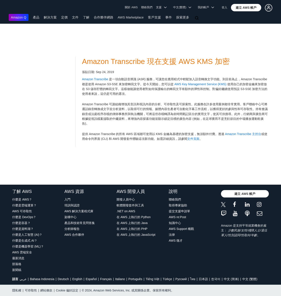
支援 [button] (161, 7)
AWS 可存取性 (22, 211)
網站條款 (46, 290)
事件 (168, 17)
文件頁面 (193, 138)
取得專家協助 (178, 205)
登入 (224, 7)
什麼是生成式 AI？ (24, 240)
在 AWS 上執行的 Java (132, 223)
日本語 (203, 279)
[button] (246, 7)
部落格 (16, 264)
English (77, 279)
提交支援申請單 (179, 211)
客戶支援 (154, 17)
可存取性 (31, 290)
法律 (172, 234)
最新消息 (18, 258)
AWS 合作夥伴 (74, 234)
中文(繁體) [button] (182, 7)
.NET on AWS (126, 211)
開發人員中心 (126, 199)
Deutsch (63, 279)
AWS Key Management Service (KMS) (200, 84)
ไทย (192, 279)
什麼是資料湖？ (22, 229)
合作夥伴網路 (103, 17)
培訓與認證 (72, 205)
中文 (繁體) (249, 279)
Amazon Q (18, 17)
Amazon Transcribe (95, 79)
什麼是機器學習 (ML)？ (28, 246)
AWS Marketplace (131, 17)
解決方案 (50, 17)
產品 (36, 17)
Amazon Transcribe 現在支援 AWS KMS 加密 (156, 61)
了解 (86, 17)
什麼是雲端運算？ (24, 205)
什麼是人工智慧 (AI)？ (27, 234)
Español (91, 279)
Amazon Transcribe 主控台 (243, 134)
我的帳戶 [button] (206, 7)
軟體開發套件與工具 (130, 205)
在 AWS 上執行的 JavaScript (136, 234)
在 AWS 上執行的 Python (134, 217)
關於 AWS (131, 7)
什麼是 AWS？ (22, 199)
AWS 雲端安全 (22, 252)
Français (106, 279)
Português (135, 279)
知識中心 (175, 223)
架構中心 (70, 217)
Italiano (120, 279)
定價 (64, 17)
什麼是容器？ (21, 223)
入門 (67, 199)
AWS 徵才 (175, 240)
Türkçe (167, 279)
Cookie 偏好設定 (67, 290)
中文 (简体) (231, 279)
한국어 (215, 279)
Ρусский (181, 279)
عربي (23, 279)
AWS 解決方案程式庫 (78, 211)
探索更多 (182, 17)
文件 (75, 17)
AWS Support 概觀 (181, 229)
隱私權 (16, 290)
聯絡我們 (146, 7)
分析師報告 (72, 229)
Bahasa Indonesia (42, 279)
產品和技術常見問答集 (79, 223)
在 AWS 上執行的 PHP (132, 229)
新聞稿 (16, 270)
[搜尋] (197, 18)
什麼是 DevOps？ (24, 217)
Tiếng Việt (152, 279)
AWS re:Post (177, 217)
